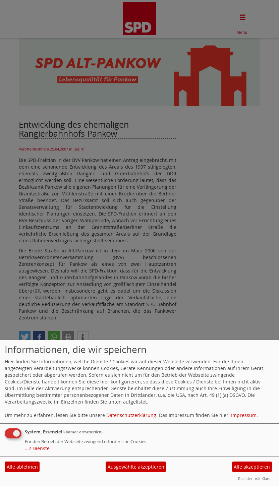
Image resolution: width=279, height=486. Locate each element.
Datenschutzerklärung (131, 415)
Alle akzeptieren (252, 467)
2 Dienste (37, 448)
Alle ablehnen (22, 467)
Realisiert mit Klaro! (255, 478)
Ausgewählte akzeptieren (136, 467)
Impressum (244, 415)
